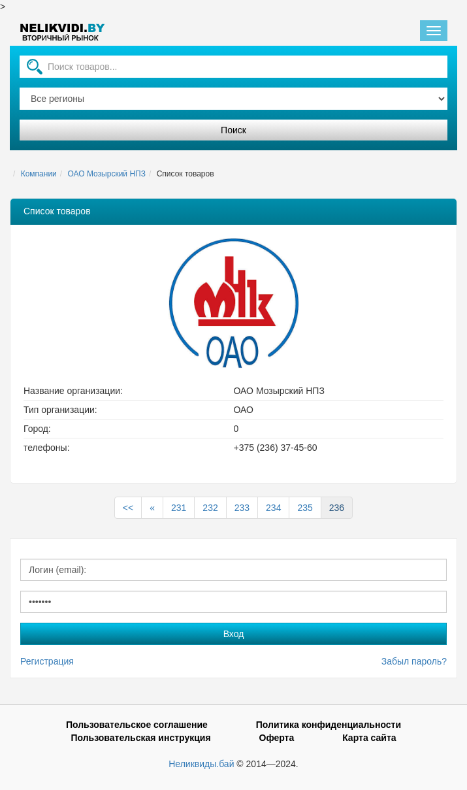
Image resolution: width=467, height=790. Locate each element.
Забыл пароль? (414, 661)
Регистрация (47, 661)
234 (273, 507)
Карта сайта (369, 737)
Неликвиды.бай (201, 764)
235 (304, 507)
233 (242, 507)
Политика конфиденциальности (328, 724)
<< (128, 507)
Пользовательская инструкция (140, 737)
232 (209, 507)
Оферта (277, 737)
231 (178, 507)
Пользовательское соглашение (137, 724)
